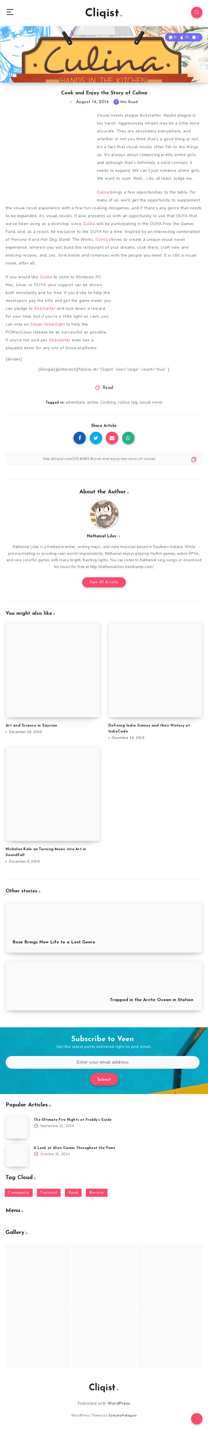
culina (123, 402)
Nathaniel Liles (101, 536)
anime (93, 402)
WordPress (119, 1403)
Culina (103, 192)
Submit (104, 1080)
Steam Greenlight (47, 324)
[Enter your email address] (103, 1062)
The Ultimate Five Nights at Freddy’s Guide (73, 1120)
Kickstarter (45, 308)
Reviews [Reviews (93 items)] (96, 1193)
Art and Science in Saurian (31, 725)
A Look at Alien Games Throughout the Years (75, 1148)
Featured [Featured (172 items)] (48, 1193)
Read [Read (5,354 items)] (73, 1193)
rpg (134, 402)
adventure (75, 402)
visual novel (151, 402)
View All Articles (104, 582)
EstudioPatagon (123, 1415)
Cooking (108, 402)
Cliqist (103, 13)
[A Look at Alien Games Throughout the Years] (17, 1155)
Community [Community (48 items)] (18, 1193)
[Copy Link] (104, 459)
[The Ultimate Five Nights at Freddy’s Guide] (17, 1127)
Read (108, 388)
